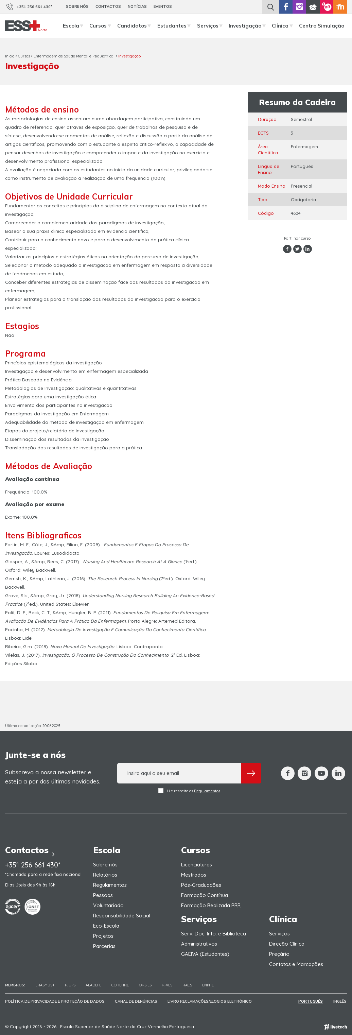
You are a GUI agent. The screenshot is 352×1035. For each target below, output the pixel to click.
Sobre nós (77, 6)
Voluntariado (108, 905)
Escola (75, 26)
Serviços (211, 26)
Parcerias (104, 946)
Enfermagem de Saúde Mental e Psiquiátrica (74, 56)
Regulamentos (207, 791)
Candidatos (136, 26)
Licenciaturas (196, 864)
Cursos (102, 26)
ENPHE (208, 985)
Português (311, 1001)
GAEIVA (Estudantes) (205, 954)
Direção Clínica (286, 944)
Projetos (103, 936)
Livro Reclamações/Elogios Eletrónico (210, 1001)
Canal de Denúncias (136, 1001)
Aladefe (93, 985)
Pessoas (103, 895)
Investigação (249, 26)
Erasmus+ (45, 985)
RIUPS (70, 985)
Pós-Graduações (201, 885)
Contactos (108, 6)
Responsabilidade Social (121, 915)
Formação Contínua (204, 895)
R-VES (167, 985)
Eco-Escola (106, 925)
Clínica (284, 26)
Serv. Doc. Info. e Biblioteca (213, 933)
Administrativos (199, 944)
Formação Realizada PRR (211, 905)
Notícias (137, 6)
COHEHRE (120, 985)
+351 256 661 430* (28, 7)
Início (9, 56)
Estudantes (175, 26)
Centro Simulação (321, 25)
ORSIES (145, 985)
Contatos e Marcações (296, 964)
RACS (187, 985)
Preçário (279, 954)
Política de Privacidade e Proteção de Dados (55, 1001)
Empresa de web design (335, 1027)
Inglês (340, 1001)
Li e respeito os (189, 790)
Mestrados (193, 875)
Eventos (163, 6)
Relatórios (105, 875)
